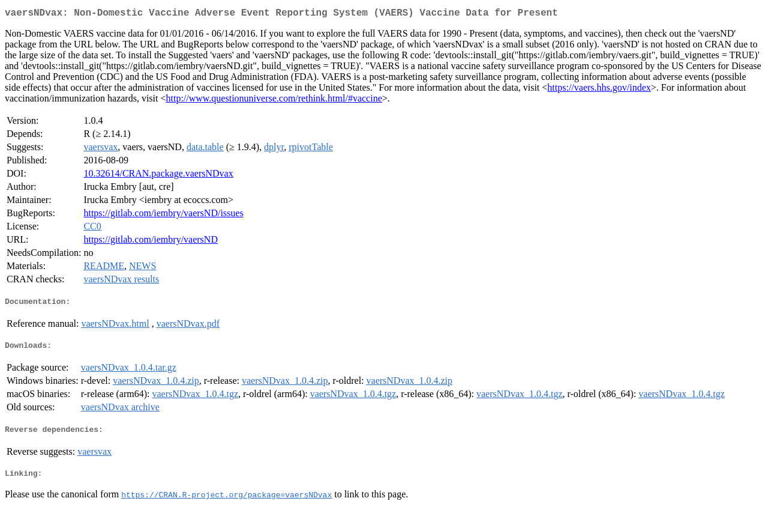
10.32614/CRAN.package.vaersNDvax (158, 176)
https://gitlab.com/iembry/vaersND (150, 242)
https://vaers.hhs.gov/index (598, 90)
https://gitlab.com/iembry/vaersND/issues (163, 215)
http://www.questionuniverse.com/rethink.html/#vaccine (274, 101)
